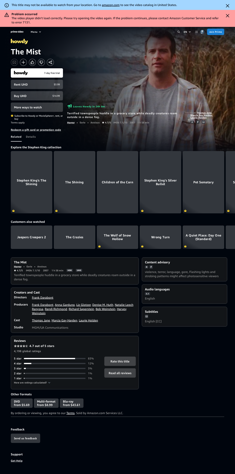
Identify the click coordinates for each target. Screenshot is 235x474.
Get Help (16, 460)
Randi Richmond (56, 309)
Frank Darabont (42, 297)
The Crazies (74, 237)
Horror (71, 122)
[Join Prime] (215, 32)
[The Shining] (74, 182)
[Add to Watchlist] (23, 62)
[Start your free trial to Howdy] (37, 73)
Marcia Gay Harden (201, 115)
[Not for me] (41, 62)
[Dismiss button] (227, 6)
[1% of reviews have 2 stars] (55, 373)
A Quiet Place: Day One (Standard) (203, 237)
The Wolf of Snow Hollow (117, 237)
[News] (101, 32)
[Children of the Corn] (117, 182)
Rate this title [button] (119, 361)
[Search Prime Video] (179, 32)
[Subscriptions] (132, 32)
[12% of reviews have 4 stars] (55, 363)
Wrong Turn (160, 237)
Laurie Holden (198, 117)
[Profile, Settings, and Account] (202, 32)
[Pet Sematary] (203, 182)
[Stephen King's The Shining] (31, 182)
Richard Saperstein (81, 309)
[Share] (50, 62)
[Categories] (196, 32)
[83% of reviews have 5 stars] (55, 358)
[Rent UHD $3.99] (37, 84)
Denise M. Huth (102, 304)
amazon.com (111, 5)
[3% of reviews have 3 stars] (55, 368)
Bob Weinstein (105, 309)
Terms (70, 413)
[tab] (16, 137)
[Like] (32, 62)
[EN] (187, 32)
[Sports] (90, 32)
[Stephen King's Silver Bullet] (160, 182)
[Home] (17, 32)
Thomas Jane (204, 112)
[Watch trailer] (14, 62)
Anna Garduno (65, 304)
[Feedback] (25, 438)
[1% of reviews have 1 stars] (55, 378)
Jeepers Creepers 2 (31, 237)
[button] (32, 382)
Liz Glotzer (83, 304)
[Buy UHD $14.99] (37, 95)
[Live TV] (113, 32)
